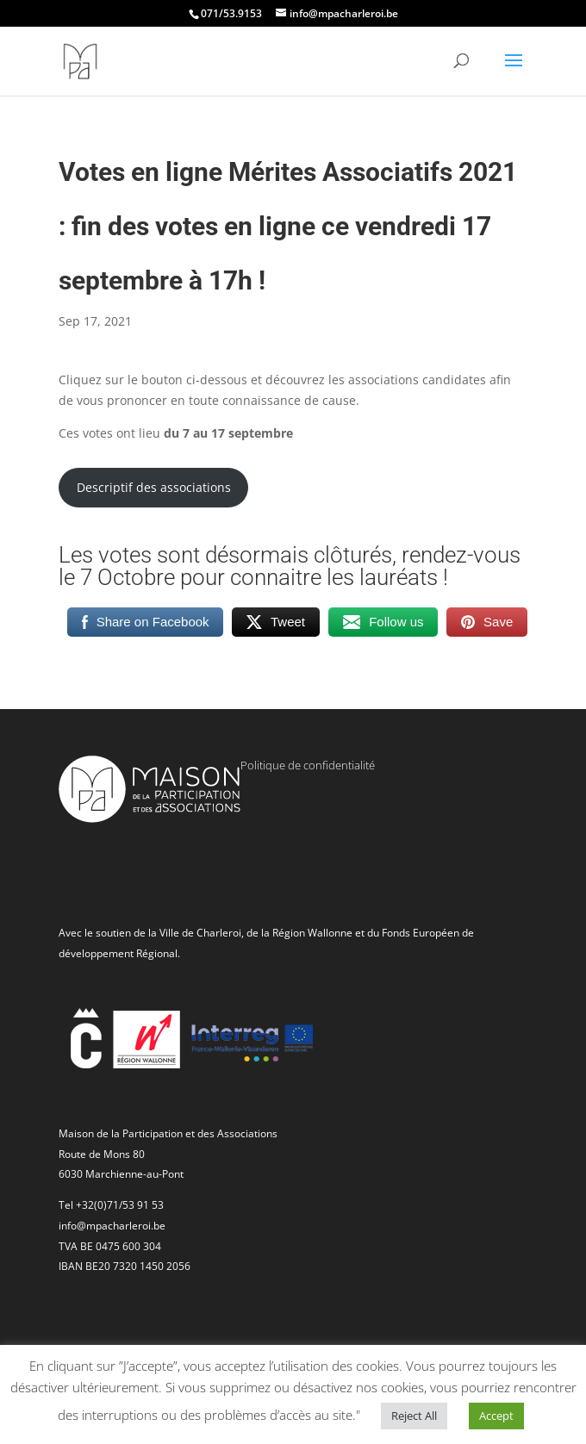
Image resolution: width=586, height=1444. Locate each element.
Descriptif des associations (154, 487)
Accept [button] (496, 1415)
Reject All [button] (414, 1415)
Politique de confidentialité (307, 765)
